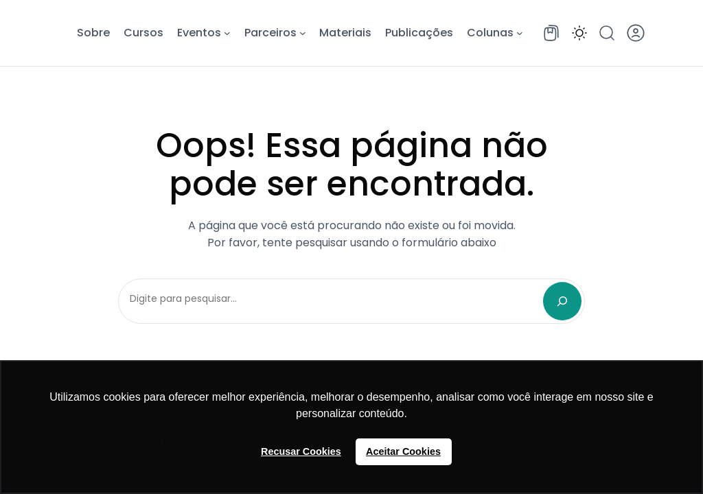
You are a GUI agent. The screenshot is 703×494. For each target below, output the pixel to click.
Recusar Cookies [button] (301, 451)
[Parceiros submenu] (302, 33)
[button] (579, 33)
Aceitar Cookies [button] (403, 451)
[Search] (562, 301)
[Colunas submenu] (519, 33)
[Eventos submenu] (227, 33)
